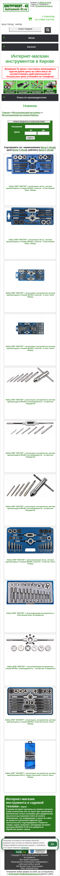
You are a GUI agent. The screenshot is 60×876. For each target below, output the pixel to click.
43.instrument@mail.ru (43, 6)
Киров (18, 24)
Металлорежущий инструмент (26, 112)
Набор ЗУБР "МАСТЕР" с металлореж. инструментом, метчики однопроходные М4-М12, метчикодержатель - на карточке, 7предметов (30, 455)
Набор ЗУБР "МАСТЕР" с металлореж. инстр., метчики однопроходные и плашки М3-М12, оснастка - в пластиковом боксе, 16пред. (30, 188)
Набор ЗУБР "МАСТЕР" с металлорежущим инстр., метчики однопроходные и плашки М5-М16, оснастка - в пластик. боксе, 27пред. (30, 562)
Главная (6, 112)
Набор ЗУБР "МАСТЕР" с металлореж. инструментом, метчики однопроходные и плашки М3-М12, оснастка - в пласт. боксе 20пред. (30, 295)
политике (25, 848)
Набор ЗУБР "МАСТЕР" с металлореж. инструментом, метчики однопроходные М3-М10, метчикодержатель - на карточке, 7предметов (30, 401)
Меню (18, 38)
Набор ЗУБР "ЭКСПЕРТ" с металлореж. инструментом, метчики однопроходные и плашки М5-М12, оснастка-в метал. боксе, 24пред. (30, 722)
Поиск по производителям (24, 97)
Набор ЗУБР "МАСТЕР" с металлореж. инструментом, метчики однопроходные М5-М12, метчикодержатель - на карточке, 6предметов (30, 508)
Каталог (19, 47)
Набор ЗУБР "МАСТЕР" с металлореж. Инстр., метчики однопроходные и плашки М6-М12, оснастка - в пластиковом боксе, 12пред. (30, 241)
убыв (52, 147)
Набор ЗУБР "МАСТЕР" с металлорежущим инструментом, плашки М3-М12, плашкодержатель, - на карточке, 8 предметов (30, 667)
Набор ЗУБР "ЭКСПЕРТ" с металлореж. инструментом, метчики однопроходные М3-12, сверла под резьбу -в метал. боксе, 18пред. (30, 775)
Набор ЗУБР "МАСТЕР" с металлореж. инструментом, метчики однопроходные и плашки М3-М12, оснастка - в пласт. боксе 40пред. (30, 348)
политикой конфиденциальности (24, 874)
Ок (52, 844)
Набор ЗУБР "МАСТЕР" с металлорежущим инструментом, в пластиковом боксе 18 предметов (30, 614)
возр (44, 147)
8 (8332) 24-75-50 (44, 2)
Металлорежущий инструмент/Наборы (20, 115)
